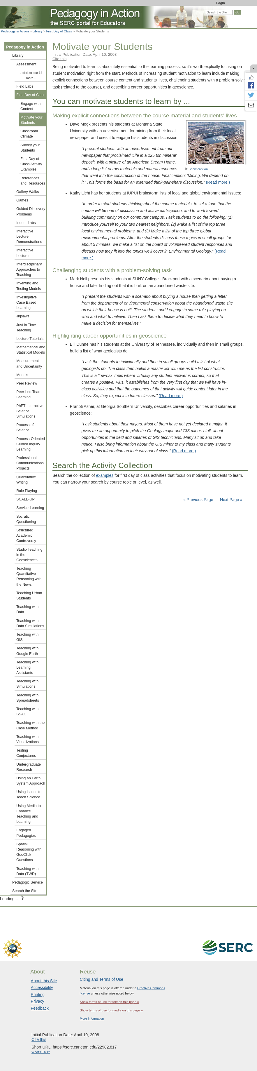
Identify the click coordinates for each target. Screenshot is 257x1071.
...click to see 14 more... (31, 75)
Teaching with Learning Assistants (27, 667)
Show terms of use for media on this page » (111, 1010)
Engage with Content (30, 106)
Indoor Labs (26, 223)
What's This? (40, 1052)
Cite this (59, 59)
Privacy (37, 1001)
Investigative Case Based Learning (26, 302)
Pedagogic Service (27, 882)
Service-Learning (30, 508)
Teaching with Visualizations (27, 739)
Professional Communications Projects (30, 463)
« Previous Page (198, 499)
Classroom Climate (29, 133)
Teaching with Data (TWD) (27, 871)
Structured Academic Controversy (26, 535)
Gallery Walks (27, 192)
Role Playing (26, 491)
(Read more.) (218, 182)
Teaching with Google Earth (27, 651)
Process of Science (25, 427)
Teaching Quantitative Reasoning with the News (28, 576)
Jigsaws (22, 316)
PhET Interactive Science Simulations (29, 411)
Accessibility (42, 987)
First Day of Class (59, 31)
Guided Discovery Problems (30, 211)
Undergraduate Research (28, 767)
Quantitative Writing (26, 479)
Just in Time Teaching (26, 327)
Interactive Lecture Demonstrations (29, 236)
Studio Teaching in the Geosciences (29, 554)
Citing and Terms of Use (101, 979)
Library (38, 31)
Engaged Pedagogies (26, 832)
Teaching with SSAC (27, 711)
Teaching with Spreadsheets (27, 698)
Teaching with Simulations (27, 683)
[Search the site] (219, 12)
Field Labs (24, 86)
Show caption (196, 169)
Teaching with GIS (27, 637)
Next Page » (230, 499)
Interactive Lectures (24, 253)
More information (92, 1018)
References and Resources (32, 180)
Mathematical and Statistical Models (30, 349)
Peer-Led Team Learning (28, 394)
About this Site (44, 980)
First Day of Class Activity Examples (31, 164)
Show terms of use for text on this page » (109, 1002)
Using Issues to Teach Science (28, 794)
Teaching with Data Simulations (30, 623)
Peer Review (26, 383)
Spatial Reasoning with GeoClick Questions (28, 852)
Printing (38, 994)
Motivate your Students (31, 120)
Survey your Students (30, 147)
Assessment (26, 64)
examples (104, 475)
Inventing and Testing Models (28, 286)
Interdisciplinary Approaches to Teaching (29, 269)
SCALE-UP (25, 499)
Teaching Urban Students (29, 595)
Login (220, 3)
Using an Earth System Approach (30, 780)
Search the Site (24, 891)
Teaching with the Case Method (30, 725)
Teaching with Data (27, 609)
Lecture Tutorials (29, 339)
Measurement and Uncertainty (29, 363)
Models (22, 375)
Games (22, 200)
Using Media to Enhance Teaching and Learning (28, 814)
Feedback (40, 1008)
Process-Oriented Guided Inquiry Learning (30, 444)
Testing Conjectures (26, 753)
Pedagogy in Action (15, 31)
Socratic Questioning (26, 519)
